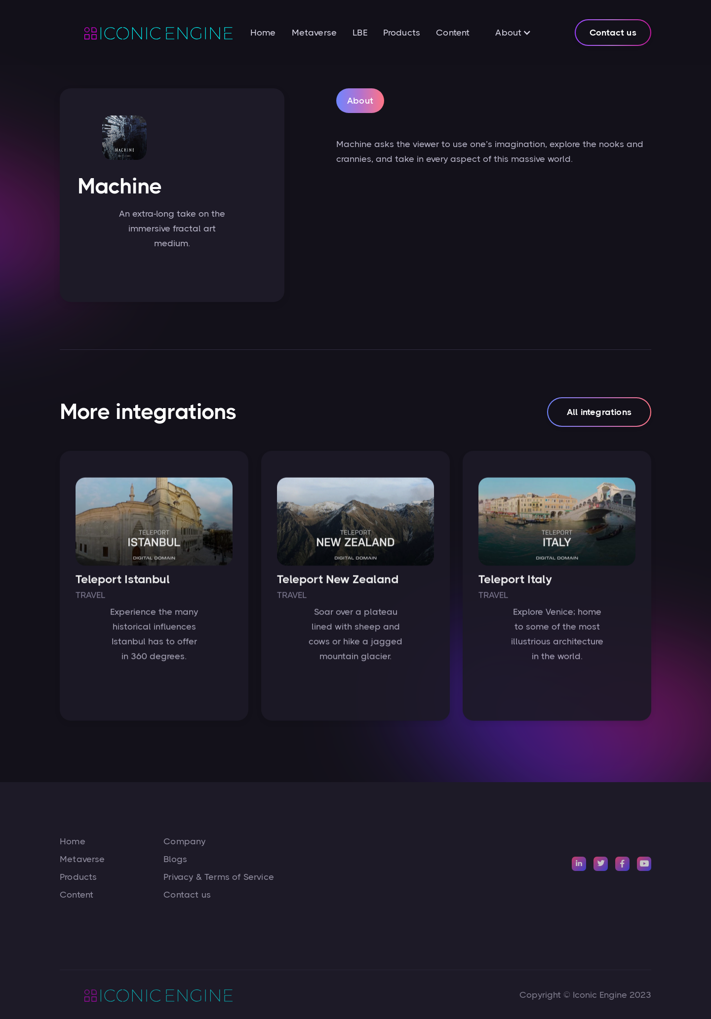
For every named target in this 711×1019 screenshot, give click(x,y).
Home (263, 33)
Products (401, 33)
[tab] (360, 102)
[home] (146, 32)
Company (184, 841)
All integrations (599, 416)
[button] (513, 32)
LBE (360, 33)
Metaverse (314, 33)
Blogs (175, 859)
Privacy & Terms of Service (218, 877)
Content (453, 33)
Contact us (613, 33)
